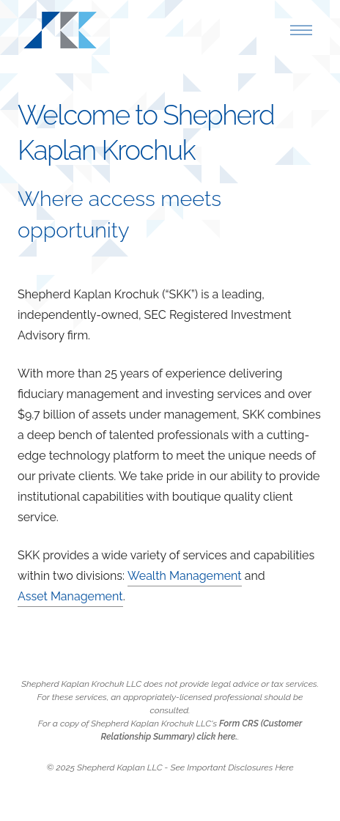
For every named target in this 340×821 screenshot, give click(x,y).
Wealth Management (185, 576)
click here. (217, 737)
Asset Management (70, 596)
